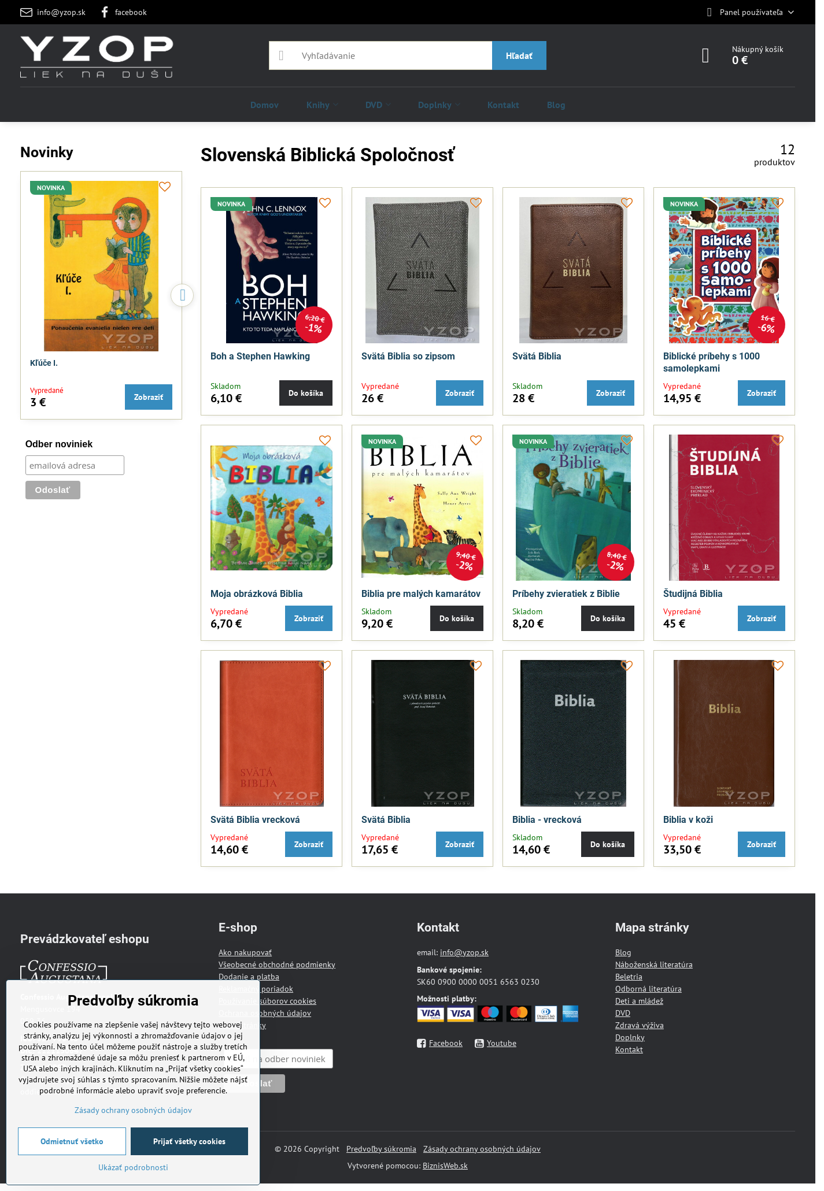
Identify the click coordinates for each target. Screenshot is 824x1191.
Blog (623, 952)
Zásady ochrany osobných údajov (482, 1149)
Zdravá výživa (639, 1025)
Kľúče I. (44, 363)
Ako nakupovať (245, 952)
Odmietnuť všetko (72, 1141)
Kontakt (629, 1049)
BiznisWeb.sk (445, 1165)
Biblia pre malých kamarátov (421, 593)
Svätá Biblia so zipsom (408, 356)
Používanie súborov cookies (267, 1001)
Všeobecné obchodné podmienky (277, 964)
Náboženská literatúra (654, 964)
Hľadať (519, 55)
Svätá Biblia (536, 356)
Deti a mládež (639, 1001)
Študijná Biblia (693, 593)
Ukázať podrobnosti (133, 1167)
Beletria (628, 976)
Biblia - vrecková (547, 819)
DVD (622, 1013)
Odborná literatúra (648, 989)
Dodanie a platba (249, 976)
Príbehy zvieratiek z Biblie (566, 593)
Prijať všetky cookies (189, 1141)
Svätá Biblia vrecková (255, 819)
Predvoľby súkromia (381, 1149)
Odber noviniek (59, 444)
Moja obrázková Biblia (256, 593)
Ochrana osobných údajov (265, 1013)
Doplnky (630, 1037)
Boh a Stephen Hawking (260, 356)
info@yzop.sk (464, 952)
